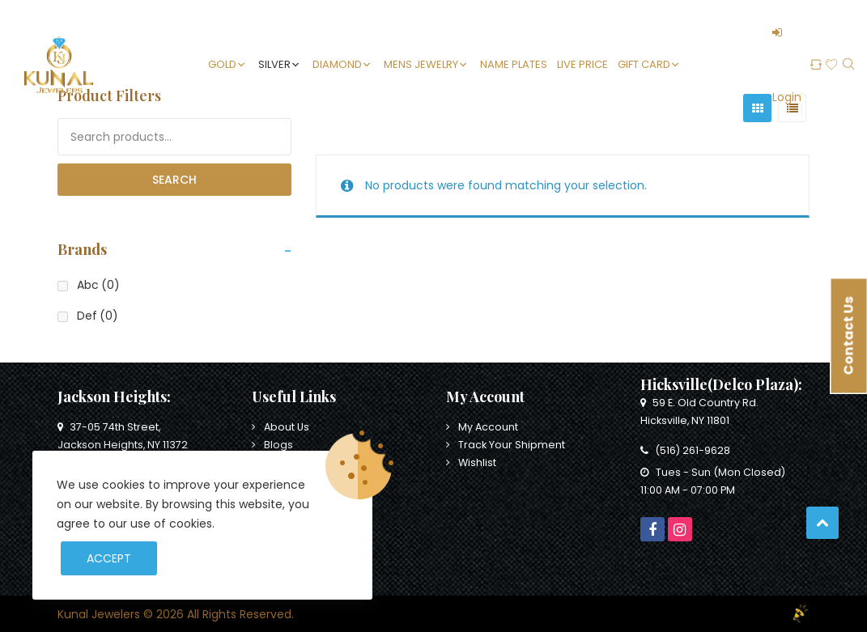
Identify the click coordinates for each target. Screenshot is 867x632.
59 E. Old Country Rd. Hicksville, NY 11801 (699, 411)
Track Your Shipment (511, 445)
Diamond (337, 64)
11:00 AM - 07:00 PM (687, 490)
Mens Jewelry (421, 64)
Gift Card (644, 64)
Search (174, 180)
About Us (286, 427)
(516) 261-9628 (685, 450)
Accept (109, 558)
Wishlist (477, 462)
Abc (98, 285)
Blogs (278, 445)
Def (97, 316)
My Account (488, 427)
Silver (274, 64)
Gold (222, 64)
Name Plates (513, 64)
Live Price (582, 64)
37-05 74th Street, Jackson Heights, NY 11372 (122, 436)
